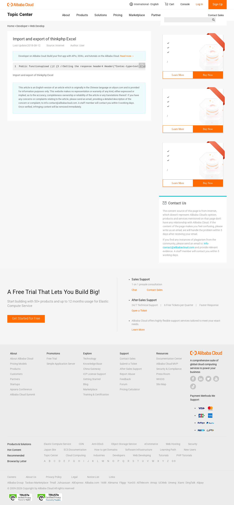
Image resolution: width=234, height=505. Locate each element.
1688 (103, 482)
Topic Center (51, 455)
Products (82, 15)
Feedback (125, 379)
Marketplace (137, 15)
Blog (85, 384)
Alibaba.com (92, 482)
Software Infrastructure (138, 449)
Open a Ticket (139, 310)
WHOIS (160, 379)
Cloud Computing (76, 455)
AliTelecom (143, 482)
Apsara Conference (21, 389)
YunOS (131, 482)
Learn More (178, 75)
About (66, 15)
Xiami (181, 482)
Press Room (163, 374)
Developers (119, 455)
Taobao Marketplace (36, 482)
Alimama (113, 482)
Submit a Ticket (128, 363)
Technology (89, 358)
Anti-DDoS (97, 444)
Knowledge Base (92, 363)
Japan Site (50, 449)
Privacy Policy (54, 476)
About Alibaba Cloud (21, 358)
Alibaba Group (15, 482)
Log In (199, 4)
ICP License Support (94, 374)
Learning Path (168, 449)
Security (192, 444)
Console (185, 4)
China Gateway (92, 368)
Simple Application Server (61, 363)
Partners (156, 15)
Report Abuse (127, 374)
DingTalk (190, 482)
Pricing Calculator (130, 389)
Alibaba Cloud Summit (22, 394)
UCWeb (162, 482)
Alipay (200, 482)
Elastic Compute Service (57, 444)
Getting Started (92, 379)
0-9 (174, 461)
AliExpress (77, 482)
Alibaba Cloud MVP (167, 363)
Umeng (172, 482)
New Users (190, 449)
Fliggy (122, 482)
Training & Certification (96, 394)
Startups (15, 384)
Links (112, 476)
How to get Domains (105, 449)
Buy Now (208, 75)
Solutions (101, 15)
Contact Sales (216, 15)
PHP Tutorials (184, 455)
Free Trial (52, 358)
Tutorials (164, 455)
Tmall (53, 482)
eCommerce (151, 444)
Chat (134, 289)
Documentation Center (169, 358)
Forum (123, 384)
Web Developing (142, 455)
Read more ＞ (127, 56)
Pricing (117, 15)
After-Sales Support (131, 368)
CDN (81, 444)
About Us (31, 476)
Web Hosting (173, 444)
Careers (11, 476)
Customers (16, 374)
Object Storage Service (124, 444)
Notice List (93, 476)
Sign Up (218, 4)
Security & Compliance (169, 368)
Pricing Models (18, 363)
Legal (74, 476)
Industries (99, 455)
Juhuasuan (63, 482)
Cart (169, 4)
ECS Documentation (75, 449)
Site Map (161, 384)
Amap (153, 482)
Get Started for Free (26, 318)
